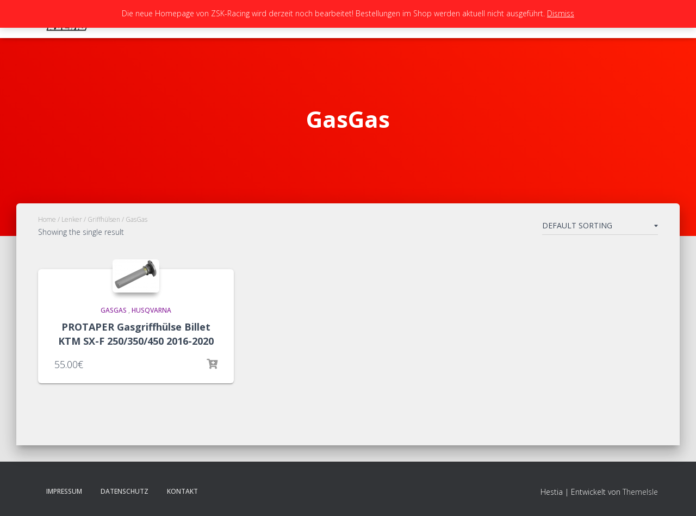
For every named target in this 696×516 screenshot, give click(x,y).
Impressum (64, 491)
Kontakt (182, 491)
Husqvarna (151, 310)
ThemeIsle (640, 492)
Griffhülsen (104, 219)
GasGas (114, 310)
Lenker (71, 219)
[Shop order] (600, 228)
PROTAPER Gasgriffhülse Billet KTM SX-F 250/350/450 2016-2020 (136, 333)
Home (47, 219)
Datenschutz (124, 491)
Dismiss (560, 13)
